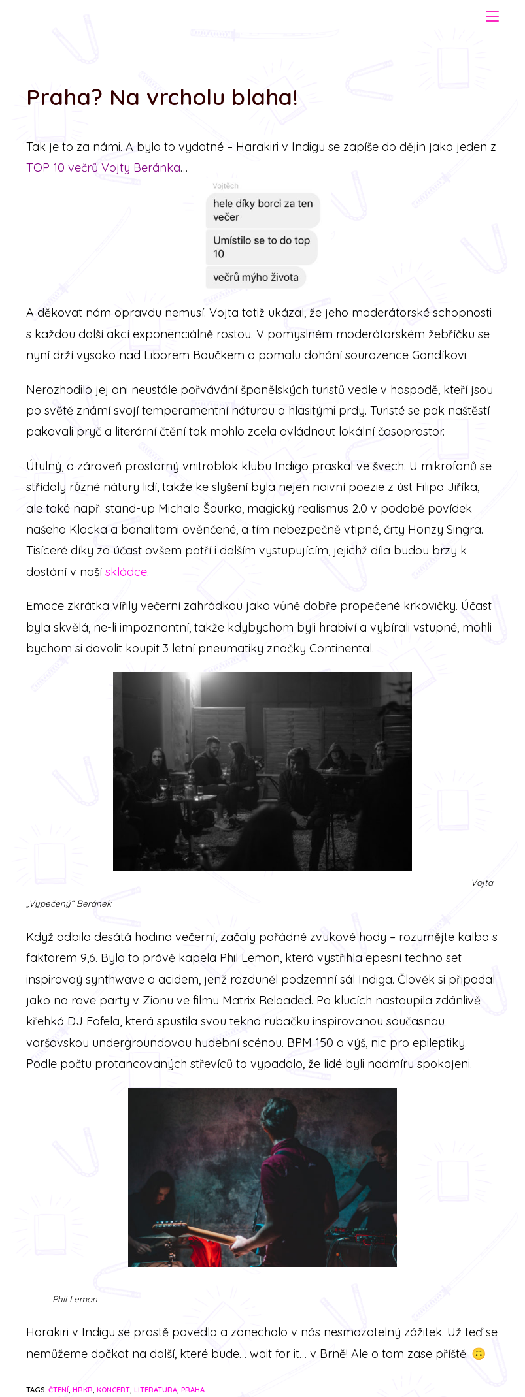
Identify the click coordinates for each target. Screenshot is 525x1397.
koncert (113, 1389)
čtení (58, 1389)
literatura (155, 1389)
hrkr (83, 1389)
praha (193, 1389)
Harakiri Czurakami (94, 15)
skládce (126, 571)
